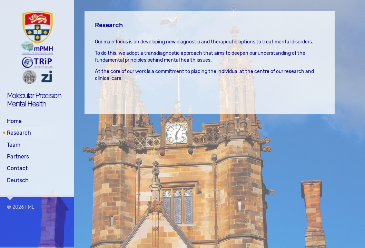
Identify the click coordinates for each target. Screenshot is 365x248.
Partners (18, 156)
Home (14, 120)
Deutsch (18, 180)
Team (13, 144)
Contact (17, 168)
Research (19, 133)
